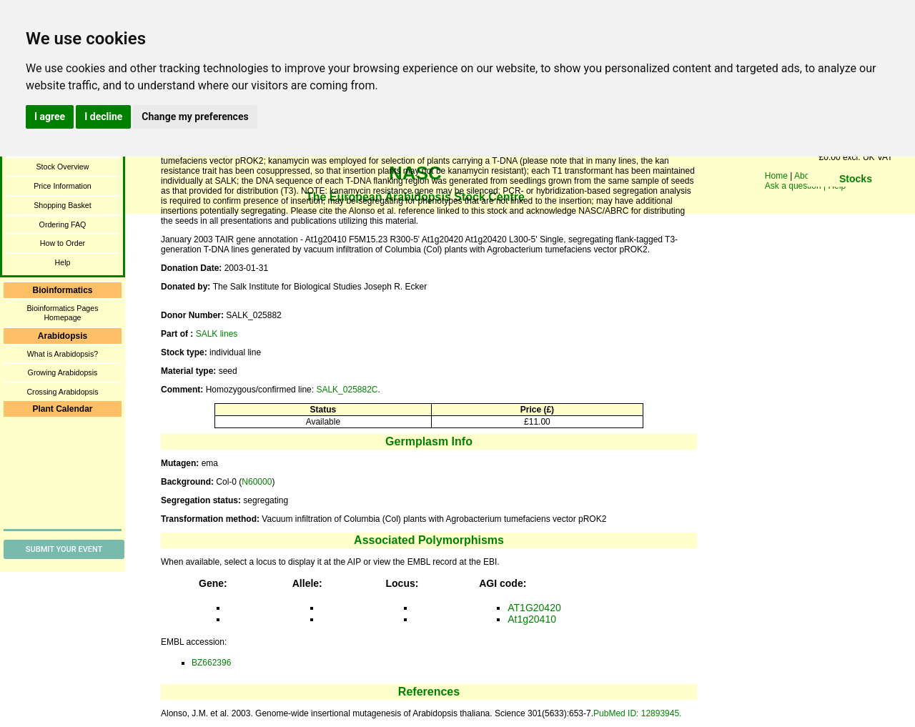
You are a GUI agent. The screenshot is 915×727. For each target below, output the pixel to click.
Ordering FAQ (62, 224)
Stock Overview (62, 166)
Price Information (63, 186)
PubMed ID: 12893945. (637, 713)
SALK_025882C (346, 390)
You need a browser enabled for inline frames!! (855, 200)
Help (63, 262)
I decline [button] (103, 116)
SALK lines (217, 334)
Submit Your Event (64, 549)
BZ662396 (211, 663)
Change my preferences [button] (195, 116)
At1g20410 (532, 619)
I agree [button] (49, 116)
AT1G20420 (534, 607)
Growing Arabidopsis (63, 372)
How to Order (62, 243)
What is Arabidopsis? (63, 354)
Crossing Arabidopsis (62, 391)
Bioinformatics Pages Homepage (62, 313)
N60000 (257, 482)
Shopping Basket (63, 205)
